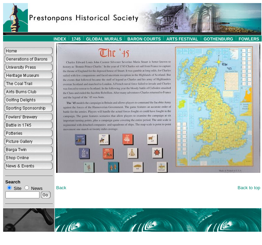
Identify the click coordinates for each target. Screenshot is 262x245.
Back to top (249, 187)
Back (61, 187)
